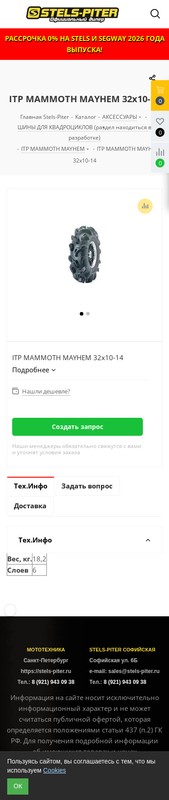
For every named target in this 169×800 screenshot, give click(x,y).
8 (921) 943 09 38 (53, 682)
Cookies (54, 770)
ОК (18, 786)
